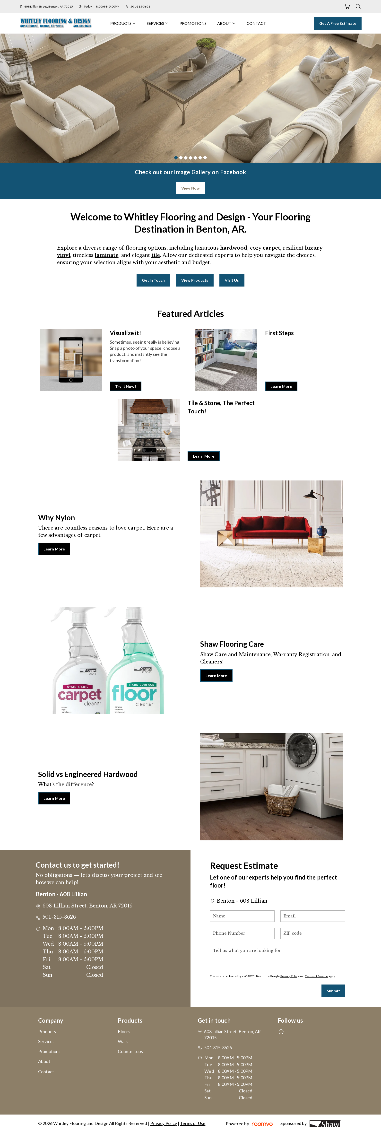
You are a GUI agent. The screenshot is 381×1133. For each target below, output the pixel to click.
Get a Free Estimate (337, 23)
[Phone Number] (242, 933)
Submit (333, 990)
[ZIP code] (312, 933)
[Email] (312, 916)
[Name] (242, 916)
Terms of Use (192, 1123)
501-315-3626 (140, 6)
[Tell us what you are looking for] (277, 956)
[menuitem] (123, 23)
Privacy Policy (289, 976)
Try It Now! (125, 386)
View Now (190, 188)
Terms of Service (316, 976)
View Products (194, 280)
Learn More (281, 386)
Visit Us (232, 280)
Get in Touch (153, 280)
